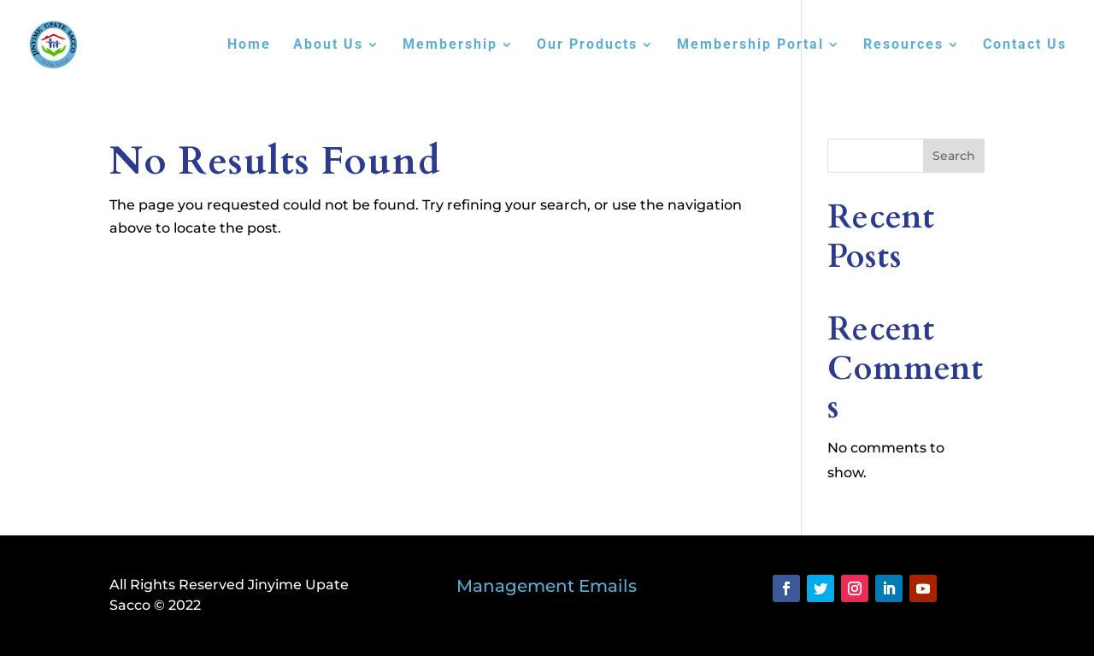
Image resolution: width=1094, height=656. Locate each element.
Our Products (587, 45)
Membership (450, 45)
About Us (328, 45)
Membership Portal (750, 45)
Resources (903, 45)
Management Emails (546, 586)
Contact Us (1025, 45)
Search (953, 155)
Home (249, 45)
